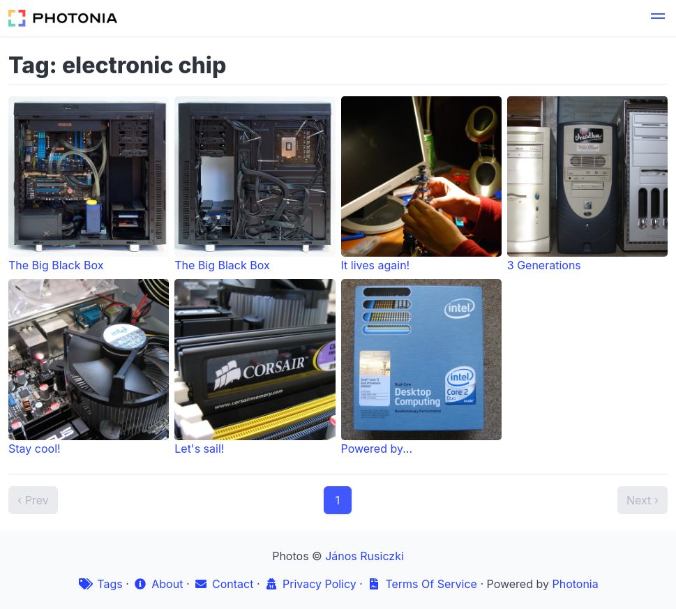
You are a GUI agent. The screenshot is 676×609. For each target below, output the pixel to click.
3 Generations (587, 184)
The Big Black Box (88, 184)
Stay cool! (88, 367)
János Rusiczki (364, 556)
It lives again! (421, 184)
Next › (642, 500)
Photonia (575, 584)
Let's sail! (254, 367)
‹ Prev (33, 500)
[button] (658, 18)
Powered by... (421, 367)
